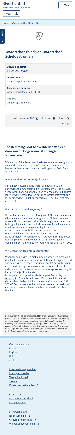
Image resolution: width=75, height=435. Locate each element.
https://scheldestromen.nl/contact (25, 236)
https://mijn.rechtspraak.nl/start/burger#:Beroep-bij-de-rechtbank (36, 277)
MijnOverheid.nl (18, 411)
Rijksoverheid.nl (18, 415)
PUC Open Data (17, 402)
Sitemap (13, 381)
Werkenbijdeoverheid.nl (22, 423)
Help (11, 356)
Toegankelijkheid (18, 377)
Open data (15, 394)
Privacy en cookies (19, 373)
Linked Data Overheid (21, 398)
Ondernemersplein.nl (20, 419)
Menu (67, 5)
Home (5, 23)
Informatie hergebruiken (22, 369)
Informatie (48, 118)
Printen (64, 118)
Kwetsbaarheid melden (22, 385)
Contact (13, 348)
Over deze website (19, 344)
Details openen (2, 36)
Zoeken (13, 360)
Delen (65, 123)
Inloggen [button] (8, 13)
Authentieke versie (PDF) (25, 119)
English (13, 352)
